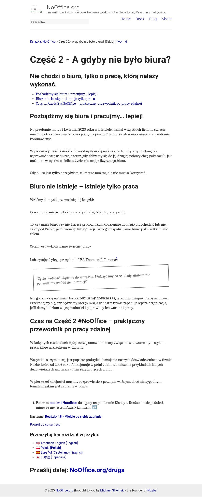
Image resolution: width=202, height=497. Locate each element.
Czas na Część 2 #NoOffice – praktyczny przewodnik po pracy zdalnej (89, 103)
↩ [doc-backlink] (94, 407)
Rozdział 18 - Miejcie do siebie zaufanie (73, 416)
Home (126, 19)
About (167, 19)
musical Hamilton (63, 402)
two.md (121, 41)
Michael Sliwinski (112, 490)
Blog (153, 19)
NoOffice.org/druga (97, 470)
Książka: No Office (43, 41)
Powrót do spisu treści (45, 424)
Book (140, 19)
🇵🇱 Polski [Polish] (48, 448)
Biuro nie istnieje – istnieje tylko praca (65, 99)
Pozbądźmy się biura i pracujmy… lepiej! (67, 94)
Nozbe (151, 490)
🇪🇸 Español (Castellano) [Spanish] (59, 452)
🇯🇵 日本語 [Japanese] (51, 457)
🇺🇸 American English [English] (57, 443)
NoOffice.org (63, 7)
